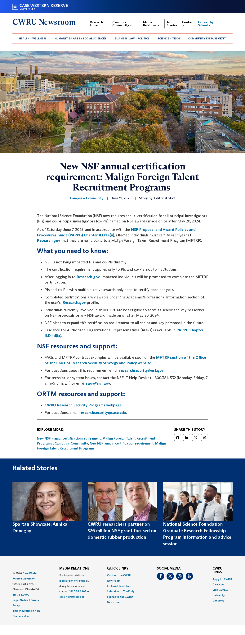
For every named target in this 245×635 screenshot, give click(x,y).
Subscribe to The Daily (120, 591)
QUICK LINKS (117, 568)
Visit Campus (220, 590)
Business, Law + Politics (132, 38)
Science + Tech (169, 38)
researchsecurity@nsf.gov (141, 370)
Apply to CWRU (222, 579)
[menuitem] (33, 38)
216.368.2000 (20, 594)
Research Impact (96, 23)
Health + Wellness (33, 38)
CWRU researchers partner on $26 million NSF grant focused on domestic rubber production (122, 530)
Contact (188, 23)
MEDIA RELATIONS (74, 568)
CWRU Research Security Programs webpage (83, 405)
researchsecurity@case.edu (102, 412)
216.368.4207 (78, 591)
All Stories (172, 23)
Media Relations (151, 23)
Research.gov (48, 240)
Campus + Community (122, 23)
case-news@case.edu (72, 596)
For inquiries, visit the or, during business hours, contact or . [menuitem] (74, 586)
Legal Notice (20, 600)
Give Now (218, 584)
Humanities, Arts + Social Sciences (80, 38)
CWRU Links (217, 570)
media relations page (72, 580)
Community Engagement (207, 38)
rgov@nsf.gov (98, 383)
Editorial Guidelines (119, 586)
